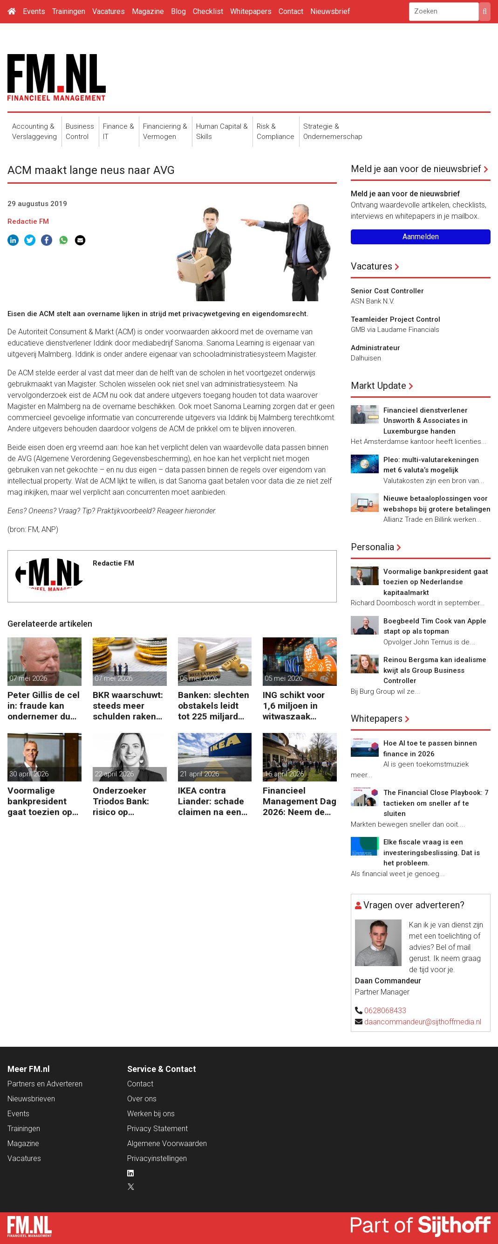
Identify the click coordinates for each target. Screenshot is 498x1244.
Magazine (148, 11)
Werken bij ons (151, 1113)
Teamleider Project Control (395, 319)
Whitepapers (251, 11)
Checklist (208, 11)
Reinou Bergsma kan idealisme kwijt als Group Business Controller (434, 670)
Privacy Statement (157, 1128)
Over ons (142, 1098)
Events (34, 11)
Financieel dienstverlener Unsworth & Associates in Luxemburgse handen (425, 420)
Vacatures (108, 11)
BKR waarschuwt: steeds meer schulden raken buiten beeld (128, 706)
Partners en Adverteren (44, 1083)
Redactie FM (28, 221)
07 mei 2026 (28, 678)
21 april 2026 (199, 774)
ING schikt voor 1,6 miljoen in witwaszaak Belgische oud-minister (294, 706)
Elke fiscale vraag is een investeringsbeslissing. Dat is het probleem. (431, 852)
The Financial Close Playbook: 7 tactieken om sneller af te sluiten (436, 803)
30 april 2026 (28, 774)
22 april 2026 (114, 774)
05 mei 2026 (199, 678)
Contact (291, 11)
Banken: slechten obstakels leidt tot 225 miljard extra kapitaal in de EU (213, 706)
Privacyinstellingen (157, 1158)
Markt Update (378, 385)
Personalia (372, 547)
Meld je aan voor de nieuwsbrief (416, 168)
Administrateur (375, 348)
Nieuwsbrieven (31, 1098)
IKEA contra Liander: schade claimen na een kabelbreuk (211, 801)
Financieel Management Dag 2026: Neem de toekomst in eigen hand (299, 801)
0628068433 (385, 1010)
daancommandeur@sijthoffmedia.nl (422, 1021)
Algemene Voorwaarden (167, 1143)
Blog (178, 11)
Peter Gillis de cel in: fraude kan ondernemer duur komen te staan (43, 706)
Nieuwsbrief (330, 11)
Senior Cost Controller (387, 291)
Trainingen (68, 11)
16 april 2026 (284, 774)
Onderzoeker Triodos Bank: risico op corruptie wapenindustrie (124, 801)
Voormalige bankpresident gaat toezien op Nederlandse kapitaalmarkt (39, 801)
